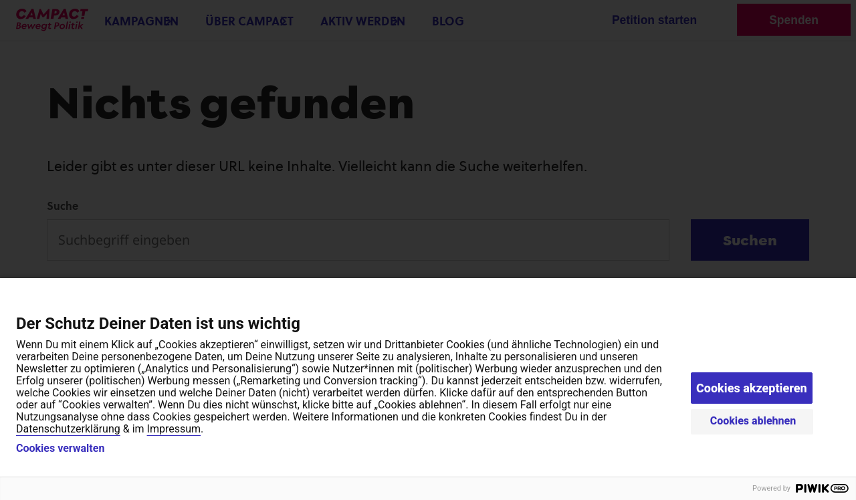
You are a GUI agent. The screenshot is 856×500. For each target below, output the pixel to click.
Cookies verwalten (60, 448)
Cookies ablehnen (753, 420)
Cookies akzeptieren (751, 388)
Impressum (174, 428)
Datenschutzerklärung (68, 428)
